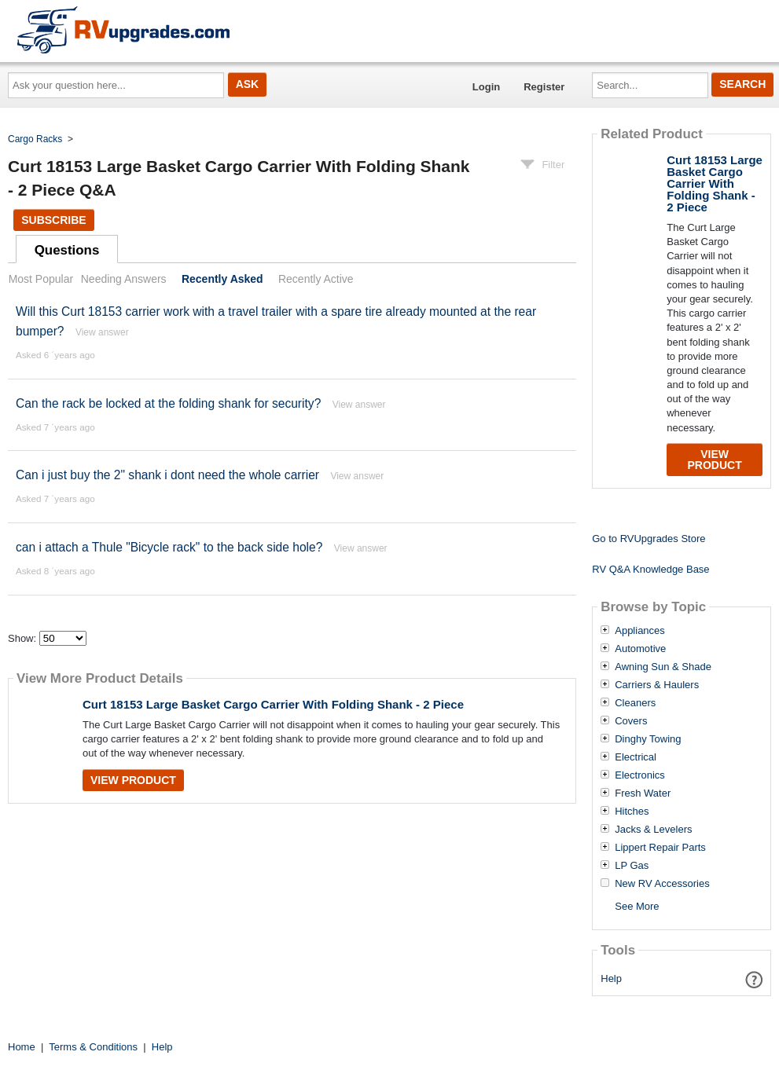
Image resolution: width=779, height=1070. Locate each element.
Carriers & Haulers (657, 685)
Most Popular (41, 279)
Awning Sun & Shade (663, 666)
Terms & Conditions (93, 1047)
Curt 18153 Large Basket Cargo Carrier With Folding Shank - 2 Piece (273, 704)
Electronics (640, 775)
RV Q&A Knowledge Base (650, 569)
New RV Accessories (662, 883)
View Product (133, 780)
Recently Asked (222, 279)
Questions (67, 250)
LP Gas (632, 865)
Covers (631, 721)
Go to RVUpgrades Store (648, 538)
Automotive (640, 648)
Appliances (640, 630)
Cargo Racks (35, 139)
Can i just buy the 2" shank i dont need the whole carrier (167, 475)
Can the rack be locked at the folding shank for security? (168, 403)
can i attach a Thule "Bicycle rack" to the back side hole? (169, 547)
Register (544, 87)
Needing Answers (124, 279)
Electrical (635, 757)
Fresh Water (643, 793)
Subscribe (53, 220)
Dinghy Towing (648, 739)
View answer (102, 332)
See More (637, 906)
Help (611, 978)
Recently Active (316, 279)
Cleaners (635, 703)
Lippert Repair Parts (660, 847)
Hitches (632, 811)
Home (21, 1047)
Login (486, 87)
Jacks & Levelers (653, 829)
